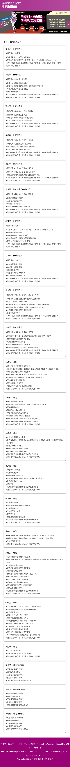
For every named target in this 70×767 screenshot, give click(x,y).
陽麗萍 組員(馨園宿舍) (15, 665)
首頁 (5, 42)
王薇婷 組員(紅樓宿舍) (15, 714)
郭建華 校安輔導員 (13, 221)
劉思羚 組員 (11, 466)
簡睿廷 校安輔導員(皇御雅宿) (18, 189)
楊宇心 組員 (11, 531)
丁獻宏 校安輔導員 (13, 75)
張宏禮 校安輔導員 (13, 164)
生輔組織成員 (15, 42)
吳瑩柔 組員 (11, 553)
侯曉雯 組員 (11, 602)
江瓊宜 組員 (11, 362)
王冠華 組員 (11, 647)
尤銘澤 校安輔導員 (13, 327)
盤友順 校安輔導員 (13, 256)
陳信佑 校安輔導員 (13, 49)
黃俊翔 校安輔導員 (13, 290)
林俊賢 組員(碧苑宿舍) (15, 689)
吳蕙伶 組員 (11, 433)
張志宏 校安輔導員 (13, 106)
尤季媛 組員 (11, 398)
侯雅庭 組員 (11, 499)
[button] (2, 24)
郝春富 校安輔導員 (13, 135)
